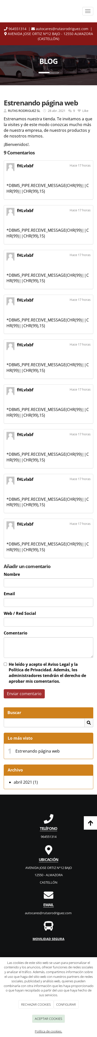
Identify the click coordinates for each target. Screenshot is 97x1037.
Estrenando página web (37, 751)
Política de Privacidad (30, 670)
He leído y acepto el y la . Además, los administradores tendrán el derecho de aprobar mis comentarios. (47, 673)
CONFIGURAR (66, 1004)
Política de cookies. (48, 1031)
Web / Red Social (20, 613)
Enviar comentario (24, 693)
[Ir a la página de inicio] (37, 11)
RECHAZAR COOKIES (36, 1004)
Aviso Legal (59, 664)
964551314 (15, 28)
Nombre (12, 574)
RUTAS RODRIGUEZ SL (24, 110)
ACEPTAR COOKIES (48, 1018)
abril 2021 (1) (26, 782)
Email (9, 593)
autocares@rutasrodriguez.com (60, 28)
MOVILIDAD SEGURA (48, 939)
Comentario (15, 633)
